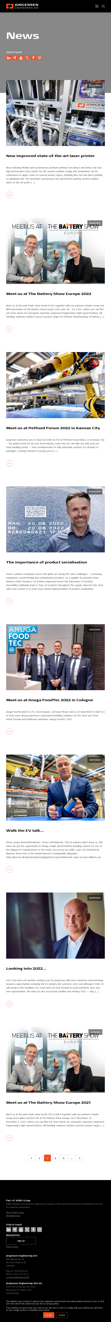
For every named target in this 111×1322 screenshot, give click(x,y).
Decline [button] (62, 1315)
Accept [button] (49, 1315)
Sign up (21, 1240)
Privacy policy (12, 1246)
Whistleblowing (13, 1215)
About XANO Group (15, 1212)
